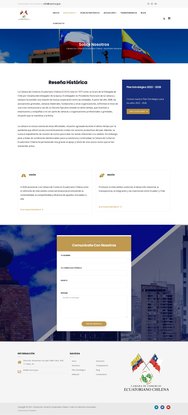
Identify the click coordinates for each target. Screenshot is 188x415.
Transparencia (129, 13)
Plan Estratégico (90, 13)
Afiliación (110, 13)
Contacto (58, 23)
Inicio (56, 13)
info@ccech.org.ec (52, 3)
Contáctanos (101, 374)
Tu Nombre (65, 246)
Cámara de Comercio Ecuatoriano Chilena (84, 48)
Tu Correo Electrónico (71, 258)
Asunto (64, 271)
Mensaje (64, 283)
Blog (143, 13)
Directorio (100, 361)
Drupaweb (32, 410)
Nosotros (70, 13)
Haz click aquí (137, 111)
